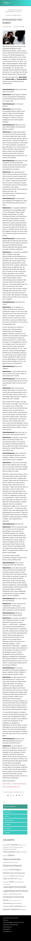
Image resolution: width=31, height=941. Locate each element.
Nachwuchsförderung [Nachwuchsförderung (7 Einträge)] (16, 903)
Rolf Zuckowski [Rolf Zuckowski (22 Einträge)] (16, 906)
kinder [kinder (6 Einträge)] (19, 894)
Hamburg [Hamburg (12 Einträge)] (12, 876)
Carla (23, 26)
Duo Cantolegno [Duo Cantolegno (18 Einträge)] (12, 845)
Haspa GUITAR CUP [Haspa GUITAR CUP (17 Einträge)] (10, 879)
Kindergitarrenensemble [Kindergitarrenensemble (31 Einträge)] (13, 897)
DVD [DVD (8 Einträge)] (20, 845)
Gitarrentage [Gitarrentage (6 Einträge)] (6, 870)
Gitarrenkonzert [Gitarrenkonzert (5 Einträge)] (14, 862)
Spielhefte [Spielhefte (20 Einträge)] (6, 909)
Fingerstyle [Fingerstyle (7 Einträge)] (6, 849)
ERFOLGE (5, 920)
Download (7, 832)
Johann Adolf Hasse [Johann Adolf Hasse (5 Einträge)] (19, 882)
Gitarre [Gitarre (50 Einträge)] (11, 855)
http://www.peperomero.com (11, 787)
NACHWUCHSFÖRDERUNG (10, 918)
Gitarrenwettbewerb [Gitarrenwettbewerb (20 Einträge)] (17, 873)
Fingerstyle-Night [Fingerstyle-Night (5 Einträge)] (13, 849)
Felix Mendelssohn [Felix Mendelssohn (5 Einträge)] (18, 847)
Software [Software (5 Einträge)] (24, 906)
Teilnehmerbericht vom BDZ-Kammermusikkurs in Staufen (13, 10)
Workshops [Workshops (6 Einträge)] (23, 909)
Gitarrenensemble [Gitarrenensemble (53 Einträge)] (12, 859)
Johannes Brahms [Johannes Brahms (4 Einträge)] (6, 884)
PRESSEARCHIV (7, 927)
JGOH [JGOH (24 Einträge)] (11, 881)
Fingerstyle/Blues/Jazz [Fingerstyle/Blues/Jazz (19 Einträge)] (11, 852)
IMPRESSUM (6, 929)
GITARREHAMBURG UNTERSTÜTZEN (13, 922)
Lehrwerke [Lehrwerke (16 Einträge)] (6, 903)
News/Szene (7, 812)
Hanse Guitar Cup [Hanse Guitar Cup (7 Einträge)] (19, 876)
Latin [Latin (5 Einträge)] (20, 900)
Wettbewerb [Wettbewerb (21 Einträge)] (15, 909)
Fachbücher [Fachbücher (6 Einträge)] (6, 847)
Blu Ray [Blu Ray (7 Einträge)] (5, 845)
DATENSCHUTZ (7, 931)
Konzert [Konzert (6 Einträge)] (10, 900)
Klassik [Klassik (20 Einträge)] (5, 900)
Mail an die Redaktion (10, 806)
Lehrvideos (7, 824)
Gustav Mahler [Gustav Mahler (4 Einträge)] (6, 876)
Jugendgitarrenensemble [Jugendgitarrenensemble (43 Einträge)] (14, 887)
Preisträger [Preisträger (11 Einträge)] (6, 906)
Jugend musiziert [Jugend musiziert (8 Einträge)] (13, 894)
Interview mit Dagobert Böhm (13, 15)
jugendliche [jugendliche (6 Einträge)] (5, 894)
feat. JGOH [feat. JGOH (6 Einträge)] (11, 847)
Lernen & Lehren (8, 820)
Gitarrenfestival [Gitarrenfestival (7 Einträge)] (7, 862)
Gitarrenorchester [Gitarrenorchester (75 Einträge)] (12, 865)
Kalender (6, 816)
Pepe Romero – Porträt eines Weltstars (14, 784)
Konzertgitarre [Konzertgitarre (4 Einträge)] (15, 900)
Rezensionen (7, 828)
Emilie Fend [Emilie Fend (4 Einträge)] (23, 845)
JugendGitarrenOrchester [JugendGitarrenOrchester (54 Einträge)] (15, 891)
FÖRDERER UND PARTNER (10, 925)
